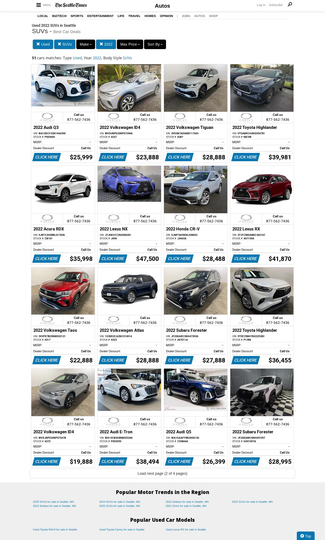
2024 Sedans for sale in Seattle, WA (187, 501)
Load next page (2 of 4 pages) (162, 473)
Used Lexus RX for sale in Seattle (186, 529)
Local (43, 16)
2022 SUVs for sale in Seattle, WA (119, 505)
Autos (162, 6)
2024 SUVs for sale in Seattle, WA (119, 501)
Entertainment (100, 16)
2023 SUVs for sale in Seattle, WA (252, 501)
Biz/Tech (59, 16)
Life (121, 16)
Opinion (166, 16)
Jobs (186, 16)
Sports (76, 16)
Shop (213, 16)
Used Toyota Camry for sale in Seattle (121, 529)
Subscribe (276, 5)
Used (43, 44)
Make (86, 44)
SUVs (65, 44)
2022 (106, 44)
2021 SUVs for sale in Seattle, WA (186, 505)
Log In (261, 5)
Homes (150, 16)
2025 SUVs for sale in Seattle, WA (53, 501)
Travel (134, 16)
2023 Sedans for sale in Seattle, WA (54, 505)
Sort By (155, 44)
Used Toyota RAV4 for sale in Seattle (55, 529)
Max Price (130, 44)
